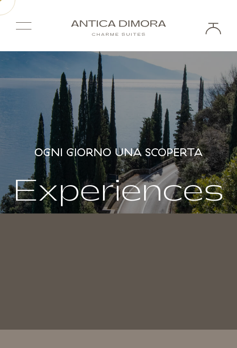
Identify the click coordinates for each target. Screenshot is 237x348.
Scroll (119, 303)
